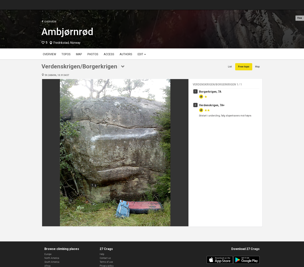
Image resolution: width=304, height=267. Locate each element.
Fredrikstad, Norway (66, 42)
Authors (126, 54)
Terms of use (106, 262)
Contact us (105, 258)
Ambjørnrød (67, 31)
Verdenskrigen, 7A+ (212, 105)
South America (51, 262)
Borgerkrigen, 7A (210, 91)
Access (109, 54)
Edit (142, 54)
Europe (47, 254)
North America (51, 258)
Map (79, 54)
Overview (48, 21)
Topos (66, 54)
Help (102, 254)
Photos (92, 54)
